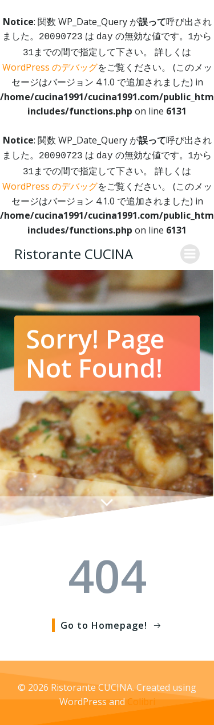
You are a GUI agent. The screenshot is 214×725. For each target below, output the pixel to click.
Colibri (141, 697)
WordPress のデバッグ (50, 65)
